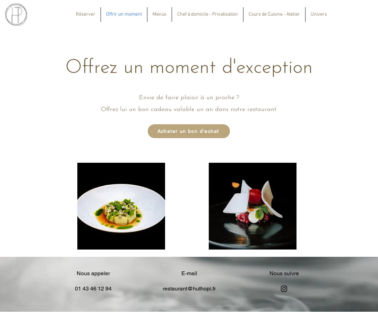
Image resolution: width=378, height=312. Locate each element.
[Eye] (16, 14)
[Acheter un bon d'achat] (189, 131)
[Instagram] (284, 289)
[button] (159, 14)
